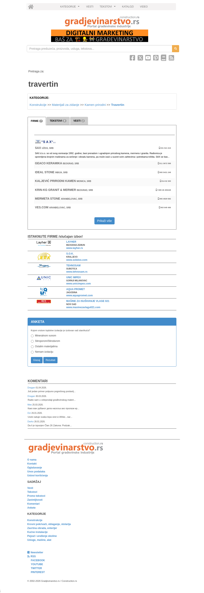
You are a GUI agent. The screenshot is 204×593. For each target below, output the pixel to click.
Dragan (32, 387)
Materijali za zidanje (65, 104)
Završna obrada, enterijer (42, 528)
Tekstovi (32, 491)
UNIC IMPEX (73, 277)
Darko (31, 421)
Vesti (30, 488)
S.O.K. (70, 253)
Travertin (117, 104)
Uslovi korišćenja (37, 475)
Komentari (38, 381)
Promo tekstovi (36, 495)
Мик (30, 404)
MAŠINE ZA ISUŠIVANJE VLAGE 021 (87, 301)
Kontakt (32, 463)
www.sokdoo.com (76, 259)
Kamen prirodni (95, 104)
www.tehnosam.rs (76, 271)
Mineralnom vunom (45, 335)
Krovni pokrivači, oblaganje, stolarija (49, 524)
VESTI (89, 6)
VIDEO (144, 6)
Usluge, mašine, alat (39, 540)
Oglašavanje (34, 467)
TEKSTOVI (108, 7)
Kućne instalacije (37, 532)
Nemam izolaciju (44, 351)
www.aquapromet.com (79, 295)
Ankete (31, 507)
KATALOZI (128, 6)
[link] (102, 22)
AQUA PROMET (75, 289)
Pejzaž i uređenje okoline (42, 536)
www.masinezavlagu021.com (83, 307)
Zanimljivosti (35, 499)
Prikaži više (104, 220)
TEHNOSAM (73, 265)
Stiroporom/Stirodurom (47, 341)
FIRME (37, 121)
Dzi (30, 413)
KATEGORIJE (70, 7)
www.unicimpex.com (78, 283)
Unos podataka (36, 471)
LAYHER (71, 241)
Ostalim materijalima (46, 346)
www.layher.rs (74, 248)
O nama (32, 459)
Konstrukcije (38, 104)
